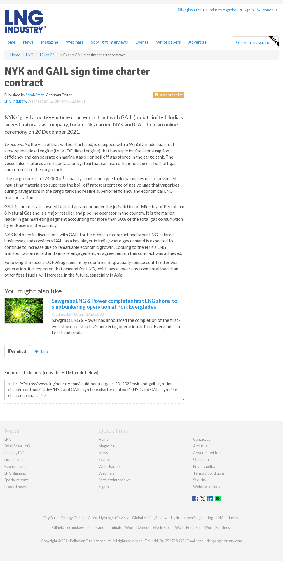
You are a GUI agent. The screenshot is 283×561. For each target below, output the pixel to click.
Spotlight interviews (109, 41)
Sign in (247, 10)
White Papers (109, 466)
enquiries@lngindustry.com (219, 541)
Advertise (197, 41)
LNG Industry (15, 101)
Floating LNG (14, 452)
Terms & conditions (209, 473)
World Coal (162, 527)
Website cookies (206, 486)
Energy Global (72, 517)
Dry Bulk (50, 517)
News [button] (28, 41)
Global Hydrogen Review (108, 517)
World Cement (137, 527)
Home (10, 41)
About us (200, 446)
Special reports (16, 479)
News (103, 452)
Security (199, 479)
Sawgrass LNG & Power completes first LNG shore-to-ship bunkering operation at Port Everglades (115, 304)
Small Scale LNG (17, 446)
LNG (8, 439)
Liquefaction (14, 459)
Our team (201, 459)
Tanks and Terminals (105, 527)
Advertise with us (207, 452)
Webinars (74, 41)
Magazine (49, 41)
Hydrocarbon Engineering (192, 517)
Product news (15, 486)
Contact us (267, 10)
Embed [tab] (17, 351)
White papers (168, 41)
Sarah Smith (35, 95)
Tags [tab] (42, 351)
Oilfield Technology (68, 527)
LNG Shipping (15, 473)
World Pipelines (217, 527)
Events (142, 41)
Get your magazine (257, 41)
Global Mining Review (149, 517)
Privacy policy (204, 466)
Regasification (15, 466)
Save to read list (169, 95)
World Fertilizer (188, 527)
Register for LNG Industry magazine (207, 10)
